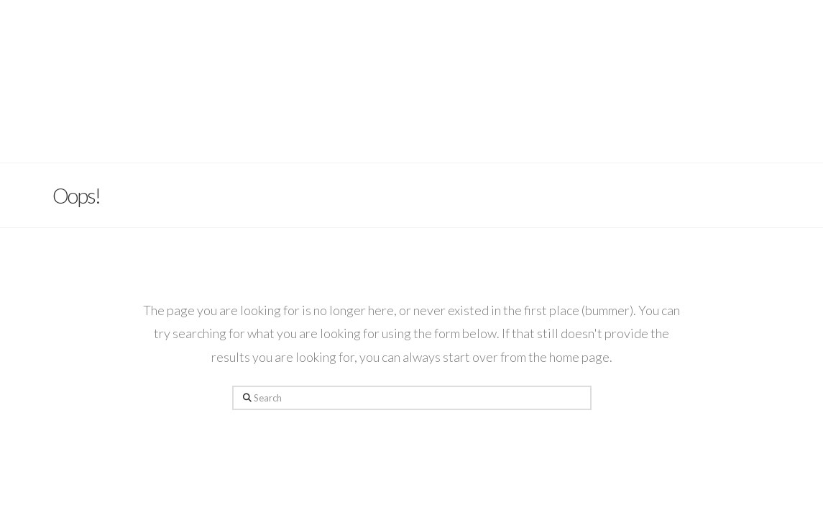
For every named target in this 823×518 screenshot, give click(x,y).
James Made (411, 48)
